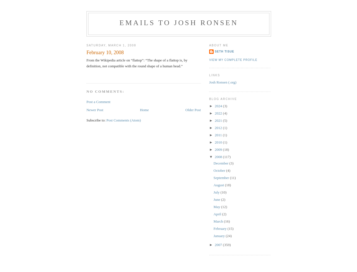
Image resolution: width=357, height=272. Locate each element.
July (217, 192)
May (217, 207)
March (219, 221)
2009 (219, 149)
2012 (219, 128)
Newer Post (94, 110)
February (221, 228)
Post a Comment (98, 102)
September (222, 178)
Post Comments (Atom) (124, 120)
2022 (219, 113)
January (220, 236)
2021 (219, 120)
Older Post (193, 110)
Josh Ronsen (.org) (223, 82)
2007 (219, 245)
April (218, 214)
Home (144, 110)
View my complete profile (233, 59)
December (222, 163)
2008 (219, 157)
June (217, 199)
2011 (219, 135)
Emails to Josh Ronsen (178, 23)
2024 (219, 106)
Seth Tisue (224, 51)
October (220, 170)
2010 (219, 142)
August (219, 185)
